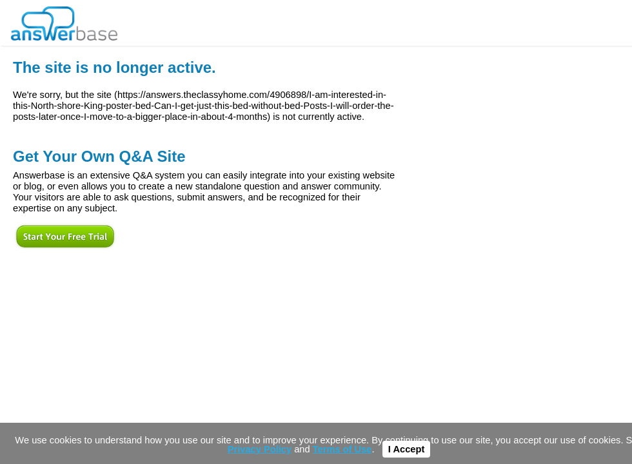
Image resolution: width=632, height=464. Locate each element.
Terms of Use (342, 449)
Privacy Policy (259, 449)
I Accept (406, 449)
